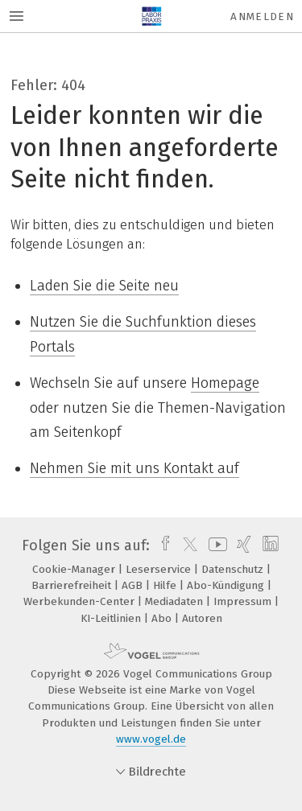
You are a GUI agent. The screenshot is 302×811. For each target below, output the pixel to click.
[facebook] (161, 545)
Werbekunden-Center (80, 601)
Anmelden (262, 16)
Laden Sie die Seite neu (104, 285)
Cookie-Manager (75, 569)
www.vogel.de (151, 739)
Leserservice (160, 569)
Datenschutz (234, 569)
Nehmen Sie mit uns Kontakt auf (134, 468)
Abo (163, 618)
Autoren (202, 618)
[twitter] (186, 545)
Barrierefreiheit (72, 585)
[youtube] (215, 545)
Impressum (244, 601)
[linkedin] (268, 545)
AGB (134, 585)
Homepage (225, 383)
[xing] (242, 545)
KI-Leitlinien (112, 618)
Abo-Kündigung (227, 585)
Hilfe (166, 585)
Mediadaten (175, 601)
